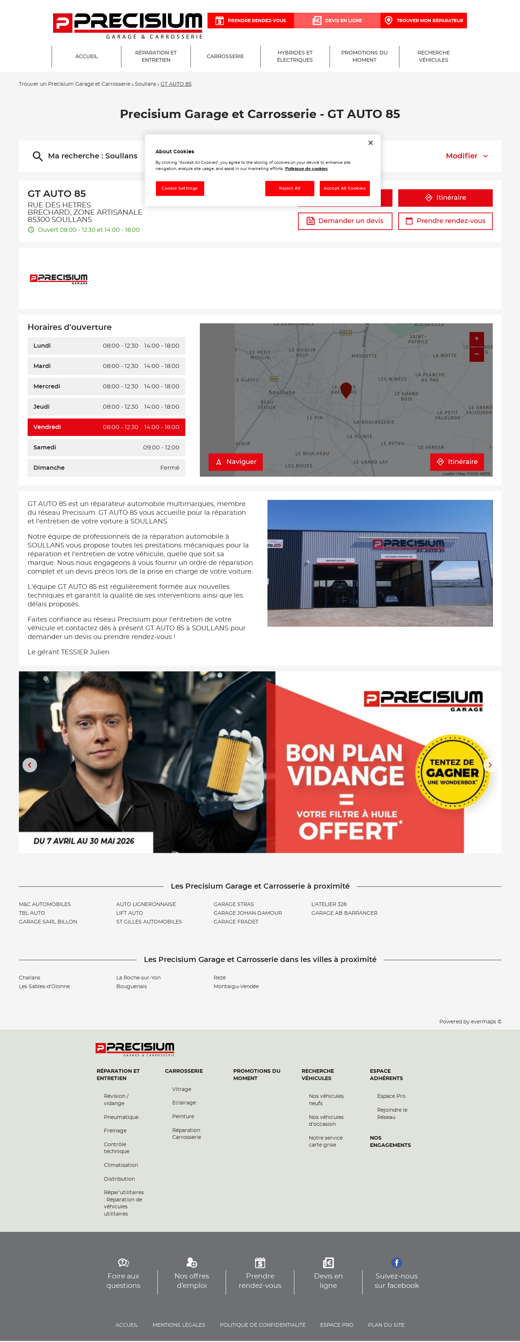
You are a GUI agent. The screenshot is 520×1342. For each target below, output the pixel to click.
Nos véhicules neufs (326, 1101)
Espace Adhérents (386, 1076)
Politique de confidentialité (263, 1326)
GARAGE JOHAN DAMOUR (248, 914)
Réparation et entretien (118, 1076)
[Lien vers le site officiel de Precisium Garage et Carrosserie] (127, 26)
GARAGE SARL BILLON (48, 923)
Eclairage (184, 1104)
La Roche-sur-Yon (138, 979)
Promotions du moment (257, 1076)
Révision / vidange (116, 1101)
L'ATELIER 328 (329, 906)
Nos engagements (390, 1143)
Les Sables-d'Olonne (44, 988)
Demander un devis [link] (345, 222)
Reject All (290, 188)
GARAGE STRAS (234, 906)
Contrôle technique (116, 1149)
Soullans (145, 85)
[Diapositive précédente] (30, 766)
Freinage (115, 1132)
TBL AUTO (32, 914)
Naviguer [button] (236, 464)
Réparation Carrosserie (186, 1135)
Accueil (127, 1326)
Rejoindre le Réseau (392, 1115)
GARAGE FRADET (236, 923)
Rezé (220, 979)
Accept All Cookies (345, 188)
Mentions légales (179, 1326)
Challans (29, 979)
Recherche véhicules (318, 1076)
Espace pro (337, 1326)
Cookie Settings (180, 188)
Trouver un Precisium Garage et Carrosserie (74, 85)
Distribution (119, 1180)
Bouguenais (131, 988)
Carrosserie (184, 1072)
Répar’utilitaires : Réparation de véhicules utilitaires (124, 1205)
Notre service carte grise (326, 1143)
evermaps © (486, 1023)
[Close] (371, 143)
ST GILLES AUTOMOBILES (149, 923)
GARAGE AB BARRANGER (344, 914)
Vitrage (181, 1090)
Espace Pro (391, 1097)
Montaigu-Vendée (236, 988)
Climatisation (121, 1166)
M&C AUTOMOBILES (45, 906)
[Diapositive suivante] (490, 766)
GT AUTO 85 (176, 85)
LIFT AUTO (129, 914)
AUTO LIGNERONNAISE (146, 906)
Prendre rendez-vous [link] (445, 222)
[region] (263, 170)
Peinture (183, 1117)
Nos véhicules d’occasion (326, 1122)
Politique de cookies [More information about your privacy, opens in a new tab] (306, 169)
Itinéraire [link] (445, 199)
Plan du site (386, 1326)
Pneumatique (121, 1118)
